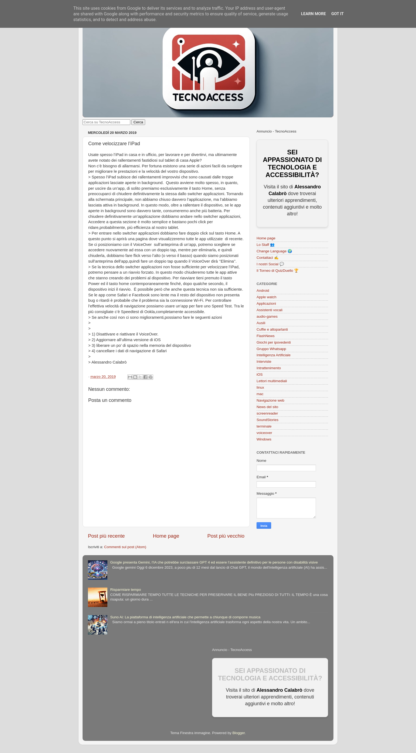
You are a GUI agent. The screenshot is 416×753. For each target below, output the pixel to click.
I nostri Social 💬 (270, 264)
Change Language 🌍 (274, 251)
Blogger (238, 733)
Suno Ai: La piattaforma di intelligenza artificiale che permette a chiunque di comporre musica (185, 617)
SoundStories (267, 420)
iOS (260, 374)
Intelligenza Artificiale (274, 355)
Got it (337, 13)
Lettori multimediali (272, 381)
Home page (166, 536)
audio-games (267, 316)
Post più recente (106, 536)
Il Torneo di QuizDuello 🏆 (278, 271)
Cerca (138, 122)
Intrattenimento (269, 368)
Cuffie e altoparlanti (272, 329)
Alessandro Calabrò (279, 690)
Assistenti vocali (269, 310)
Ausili (261, 323)
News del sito (267, 407)
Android (263, 291)
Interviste (264, 361)
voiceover (264, 433)
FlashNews (266, 336)
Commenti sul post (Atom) (125, 547)
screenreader (267, 413)
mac (260, 394)
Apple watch (267, 297)
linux (260, 387)
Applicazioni (266, 303)
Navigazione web (270, 400)
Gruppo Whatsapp (271, 349)
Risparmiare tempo (125, 590)
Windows (264, 439)
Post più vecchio (225, 536)
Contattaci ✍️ (268, 258)
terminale (264, 426)
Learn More (313, 13)
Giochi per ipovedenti (274, 342)
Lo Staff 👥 (266, 245)
